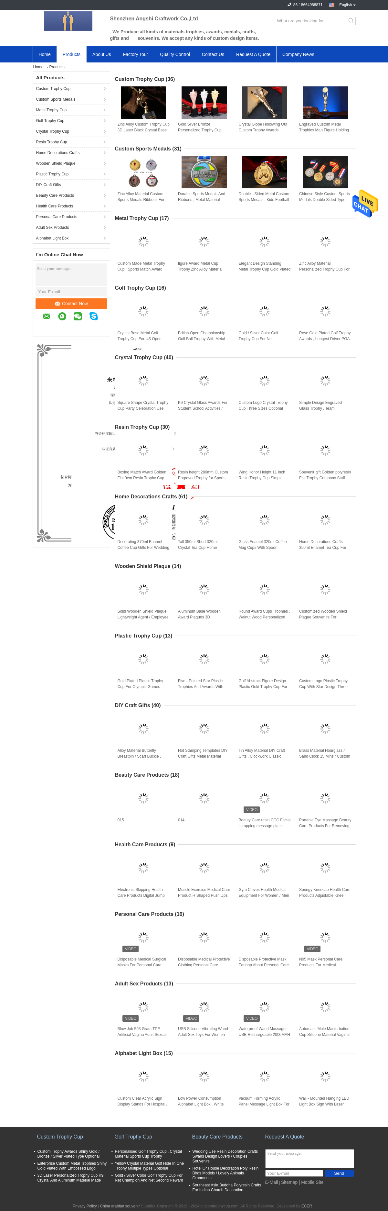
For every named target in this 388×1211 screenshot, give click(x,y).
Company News (298, 54)
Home (45, 54)
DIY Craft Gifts (48, 185)
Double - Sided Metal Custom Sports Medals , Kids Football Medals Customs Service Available (264, 200)
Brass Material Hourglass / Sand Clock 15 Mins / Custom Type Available (324, 756)
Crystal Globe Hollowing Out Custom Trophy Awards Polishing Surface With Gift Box (263, 130)
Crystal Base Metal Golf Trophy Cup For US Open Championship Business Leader (140, 339)
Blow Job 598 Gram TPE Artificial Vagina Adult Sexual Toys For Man (142, 1035)
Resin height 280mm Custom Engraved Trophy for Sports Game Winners (203, 478)
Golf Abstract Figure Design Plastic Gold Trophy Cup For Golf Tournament (263, 687)
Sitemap (289, 1182)
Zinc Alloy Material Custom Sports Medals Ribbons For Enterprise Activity (141, 200)
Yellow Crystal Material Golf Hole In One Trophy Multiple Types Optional (149, 1166)
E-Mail (271, 1182)
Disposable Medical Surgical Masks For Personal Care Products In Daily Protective (142, 965)
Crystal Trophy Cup (52, 131)
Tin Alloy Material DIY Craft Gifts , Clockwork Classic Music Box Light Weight (262, 756)
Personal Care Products (56, 217)
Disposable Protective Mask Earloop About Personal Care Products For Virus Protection (264, 965)
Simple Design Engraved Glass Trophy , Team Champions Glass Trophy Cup (325, 408)
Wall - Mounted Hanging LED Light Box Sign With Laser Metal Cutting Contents (324, 1104)
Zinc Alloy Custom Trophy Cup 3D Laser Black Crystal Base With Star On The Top (144, 130)
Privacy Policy (85, 1206)
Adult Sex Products (52, 227)
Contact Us (213, 54)
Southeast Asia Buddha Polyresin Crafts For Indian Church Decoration (227, 1187)
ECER (306, 1206)
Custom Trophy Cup (53, 88)
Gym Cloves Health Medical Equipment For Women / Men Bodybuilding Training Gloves (264, 895)
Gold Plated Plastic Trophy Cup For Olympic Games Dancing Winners (140, 687)
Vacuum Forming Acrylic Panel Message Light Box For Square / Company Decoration (265, 1104)
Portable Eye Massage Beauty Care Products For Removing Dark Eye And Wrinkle (325, 826)
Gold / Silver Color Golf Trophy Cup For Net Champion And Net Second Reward (262, 339)
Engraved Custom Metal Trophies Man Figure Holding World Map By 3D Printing (324, 130)
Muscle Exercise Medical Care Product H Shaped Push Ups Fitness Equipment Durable (204, 895)
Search (352, 21)
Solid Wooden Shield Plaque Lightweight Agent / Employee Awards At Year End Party (143, 617)
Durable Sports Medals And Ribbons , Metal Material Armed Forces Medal (201, 200)
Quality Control (175, 54)
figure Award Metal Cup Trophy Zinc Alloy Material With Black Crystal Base (200, 269)
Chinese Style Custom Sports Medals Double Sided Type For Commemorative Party (324, 200)
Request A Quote (253, 54)
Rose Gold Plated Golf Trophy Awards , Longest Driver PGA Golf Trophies (325, 339)
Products (71, 54)
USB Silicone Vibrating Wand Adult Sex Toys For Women (203, 1032)
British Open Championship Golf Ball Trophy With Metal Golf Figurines (201, 339)
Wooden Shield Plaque (56, 163)
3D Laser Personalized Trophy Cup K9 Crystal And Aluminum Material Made (70, 1178)
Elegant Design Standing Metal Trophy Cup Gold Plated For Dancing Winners (265, 269)
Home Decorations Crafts (58, 152)
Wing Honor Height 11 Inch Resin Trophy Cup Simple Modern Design (262, 478)
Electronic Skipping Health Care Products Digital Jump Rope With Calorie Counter (141, 895)
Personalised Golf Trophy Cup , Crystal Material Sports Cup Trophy (148, 1154)
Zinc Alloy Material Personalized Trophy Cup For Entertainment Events (324, 269)
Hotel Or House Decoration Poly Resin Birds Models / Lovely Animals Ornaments (226, 1173)
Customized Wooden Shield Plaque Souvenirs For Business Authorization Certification (323, 617)
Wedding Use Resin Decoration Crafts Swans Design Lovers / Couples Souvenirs (225, 1156)
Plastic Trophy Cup (52, 174)
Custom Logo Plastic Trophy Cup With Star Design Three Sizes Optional (323, 687)
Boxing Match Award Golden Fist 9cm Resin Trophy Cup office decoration (142, 478)
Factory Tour (135, 54)
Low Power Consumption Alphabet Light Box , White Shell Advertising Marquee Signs (201, 1104)
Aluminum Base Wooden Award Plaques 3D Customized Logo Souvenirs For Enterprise (202, 617)
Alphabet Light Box (52, 238)
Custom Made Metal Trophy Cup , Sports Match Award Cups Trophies (141, 269)
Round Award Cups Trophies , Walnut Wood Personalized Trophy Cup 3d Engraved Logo (264, 617)
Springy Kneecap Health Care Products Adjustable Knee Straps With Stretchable (325, 895)
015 (121, 820)
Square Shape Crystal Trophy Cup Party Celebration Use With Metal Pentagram (143, 408)
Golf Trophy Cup (50, 120)
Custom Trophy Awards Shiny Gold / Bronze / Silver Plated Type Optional (68, 1154)
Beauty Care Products (55, 195)
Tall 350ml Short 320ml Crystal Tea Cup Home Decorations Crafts (197, 547)
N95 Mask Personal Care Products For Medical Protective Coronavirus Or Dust (321, 965)
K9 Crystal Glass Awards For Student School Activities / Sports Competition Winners (202, 408)
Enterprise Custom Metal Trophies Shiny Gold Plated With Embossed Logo (72, 1166)
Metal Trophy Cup (51, 110)
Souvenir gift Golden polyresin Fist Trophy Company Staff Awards (325, 478)
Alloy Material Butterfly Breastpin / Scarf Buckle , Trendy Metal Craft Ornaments (139, 756)
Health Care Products (54, 206)
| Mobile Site (311, 1182)
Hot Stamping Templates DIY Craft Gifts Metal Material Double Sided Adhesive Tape (203, 756)
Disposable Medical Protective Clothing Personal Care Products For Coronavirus (204, 965)
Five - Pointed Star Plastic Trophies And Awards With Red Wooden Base (200, 687)
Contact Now (71, 303)
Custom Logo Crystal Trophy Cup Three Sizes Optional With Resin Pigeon (263, 408)
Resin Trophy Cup (51, 142)
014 (181, 820)
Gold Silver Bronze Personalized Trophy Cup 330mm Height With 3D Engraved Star (200, 130)
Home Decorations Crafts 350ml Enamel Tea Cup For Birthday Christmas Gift (322, 547)
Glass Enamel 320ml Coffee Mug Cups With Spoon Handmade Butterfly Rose (263, 547)
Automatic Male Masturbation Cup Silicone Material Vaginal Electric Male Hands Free (324, 1035)
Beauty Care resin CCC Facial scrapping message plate (265, 823)
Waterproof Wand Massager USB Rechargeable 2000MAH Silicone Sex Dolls (264, 1035)
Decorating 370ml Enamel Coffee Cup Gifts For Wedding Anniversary (143, 547)
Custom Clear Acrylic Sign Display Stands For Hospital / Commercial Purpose (143, 1104)
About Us (101, 54)
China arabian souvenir (120, 1206)
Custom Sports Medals (55, 99)
